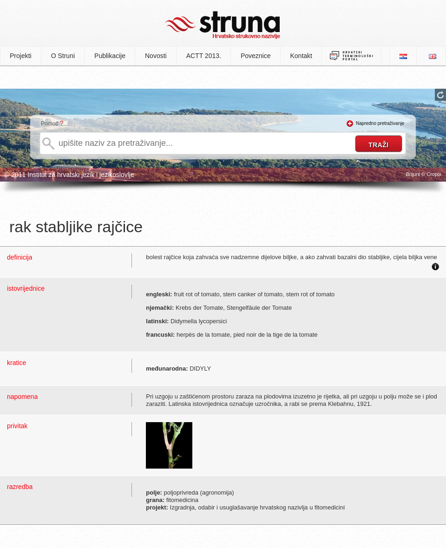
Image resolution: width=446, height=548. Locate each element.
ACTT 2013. (203, 55)
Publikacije (109, 55)
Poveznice (256, 55)
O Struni (63, 55)
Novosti (156, 55)
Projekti (21, 55)
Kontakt (301, 55)
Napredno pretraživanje (380, 123)
